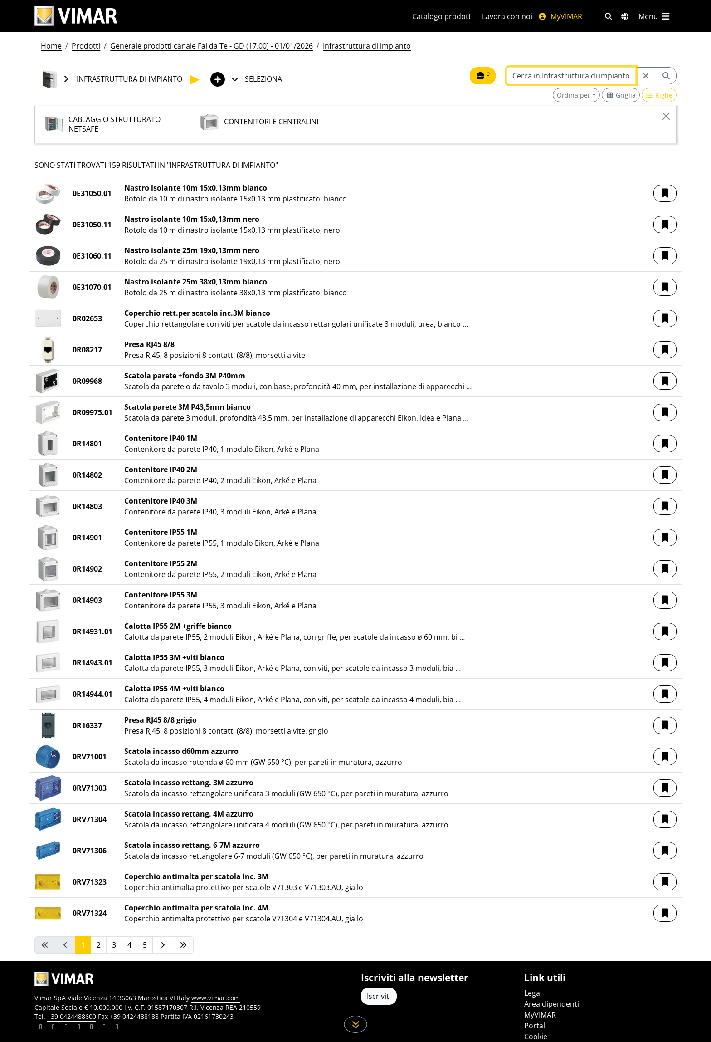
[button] (665, 193)
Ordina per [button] (573, 95)
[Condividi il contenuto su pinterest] (66, 1027)
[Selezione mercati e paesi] (624, 16)
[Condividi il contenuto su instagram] (78, 1027)
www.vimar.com (215, 997)
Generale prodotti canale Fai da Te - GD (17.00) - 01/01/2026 (211, 46)
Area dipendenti (551, 1004)
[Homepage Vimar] (212, 16)
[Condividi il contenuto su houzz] (104, 1027)
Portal (534, 1026)
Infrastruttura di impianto (367, 46)
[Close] (666, 116)
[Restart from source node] (645, 75)
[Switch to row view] (659, 95)
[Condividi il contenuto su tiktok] (117, 1027)
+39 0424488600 (71, 1016)
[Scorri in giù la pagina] (355, 1024)
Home (51, 46)
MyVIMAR (560, 16)
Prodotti (86, 46)
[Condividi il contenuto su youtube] (91, 1027)
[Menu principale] (655, 16)
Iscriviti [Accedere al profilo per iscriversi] (379, 996)
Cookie (535, 1037)
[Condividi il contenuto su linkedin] (40, 1027)
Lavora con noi (507, 16)
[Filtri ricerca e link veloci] (608, 16)
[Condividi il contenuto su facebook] (53, 1027)
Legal (533, 993)
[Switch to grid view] (621, 95)
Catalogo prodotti (442, 16)
